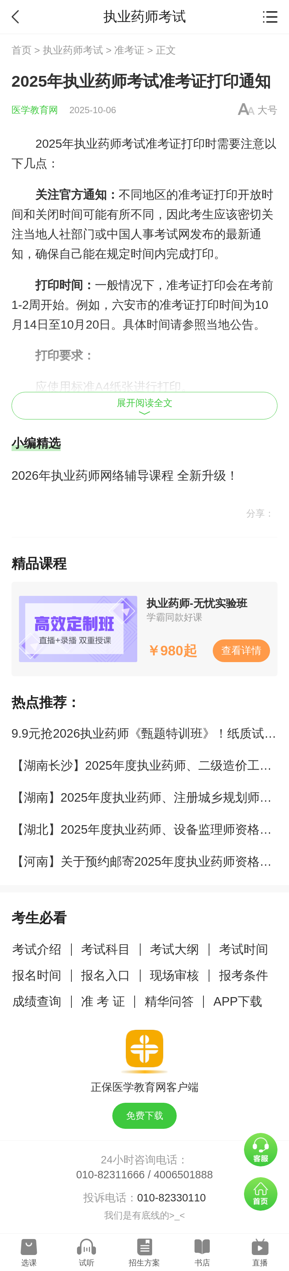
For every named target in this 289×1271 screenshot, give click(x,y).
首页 (22, 50)
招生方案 (144, 1262)
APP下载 (238, 1001)
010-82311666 (110, 1175)
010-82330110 (171, 1198)
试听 (86, 1262)
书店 (202, 1262)
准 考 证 (103, 1001)
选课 (29, 1262)
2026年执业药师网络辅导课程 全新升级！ (125, 475)
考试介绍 (36, 949)
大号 (267, 110)
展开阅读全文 (145, 406)
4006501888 (183, 1175)
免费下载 (144, 1116)
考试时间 (243, 949)
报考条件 (243, 975)
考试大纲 (174, 949)
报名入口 (105, 975)
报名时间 (36, 975)
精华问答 (169, 1001)
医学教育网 (35, 110)
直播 (260, 1262)
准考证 (129, 50)
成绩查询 (36, 1001)
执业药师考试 (73, 50)
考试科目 (105, 949)
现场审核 (174, 975)
